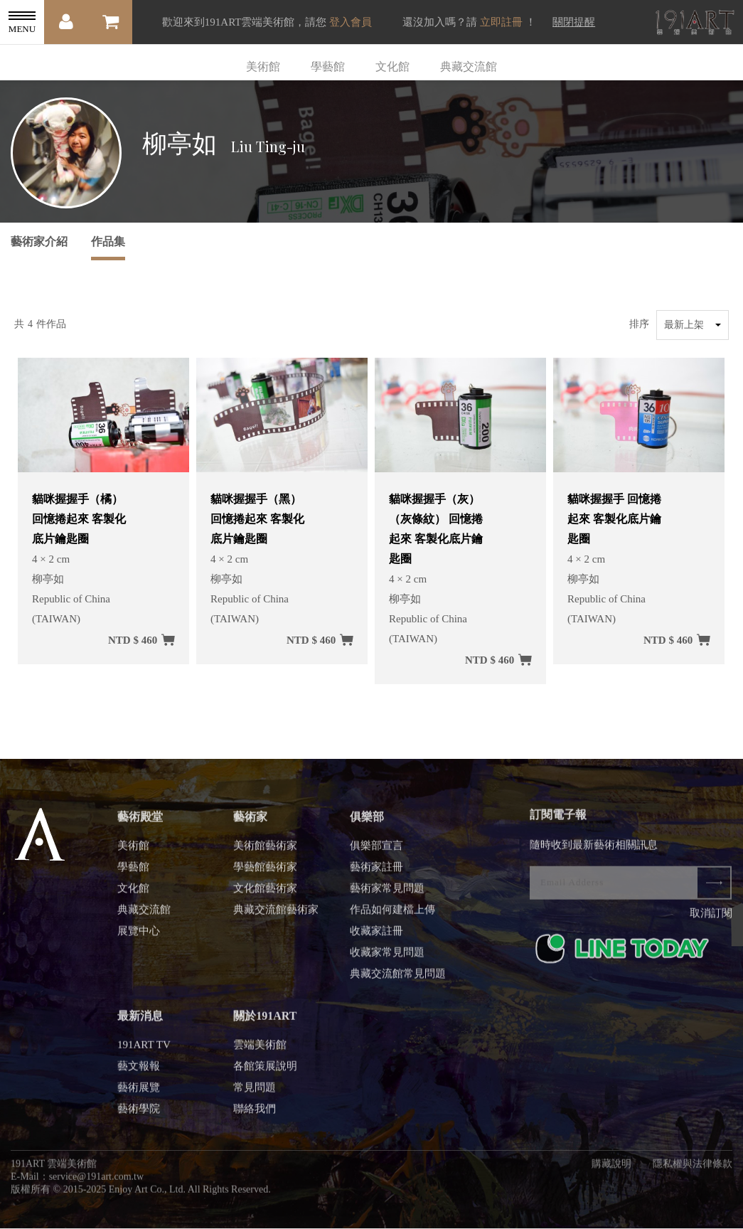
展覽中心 (138, 935)
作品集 (108, 241)
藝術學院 (138, 1113)
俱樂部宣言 (376, 850)
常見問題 (254, 1091)
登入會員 (350, 22)
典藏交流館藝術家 (276, 914)
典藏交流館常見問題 (398, 978)
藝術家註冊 (376, 871)
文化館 (392, 66)
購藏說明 (611, 1168)
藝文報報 (138, 1070)
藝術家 (250, 821)
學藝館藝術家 (265, 871)
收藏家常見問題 (387, 956)
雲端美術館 (260, 1049)
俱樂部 (367, 821)
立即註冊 (501, 22)
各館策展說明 (265, 1070)
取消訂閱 (711, 917)
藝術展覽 (138, 1091)
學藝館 (328, 66)
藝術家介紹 (39, 241)
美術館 (263, 66)
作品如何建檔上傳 (392, 914)
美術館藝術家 (265, 850)
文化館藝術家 (265, 892)
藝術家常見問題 (387, 892)
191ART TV (144, 1049)
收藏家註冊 (376, 935)
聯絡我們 (254, 1113)
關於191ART (264, 1020)
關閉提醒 (573, 22)
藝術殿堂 (140, 821)
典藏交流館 (468, 66)
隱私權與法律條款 (692, 1168)
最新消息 (140, 1020)
